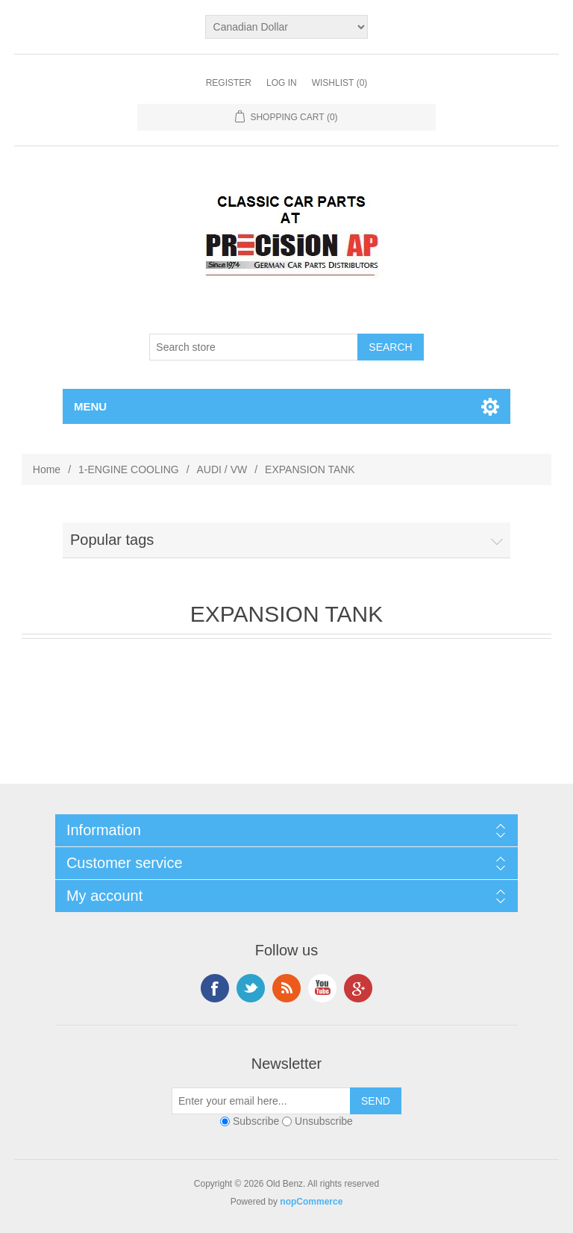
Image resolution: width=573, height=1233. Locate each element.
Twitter (251, 988)
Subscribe (256, 1121)
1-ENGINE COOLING (128, 469)
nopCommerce (311, 1201)
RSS (286, 988)
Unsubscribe (324, 1121)
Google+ (358, 988)
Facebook (215, 988)
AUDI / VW (222, 469)
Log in (281, 83)
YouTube (322, 988)
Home (46, 469)
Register (228, 83)
